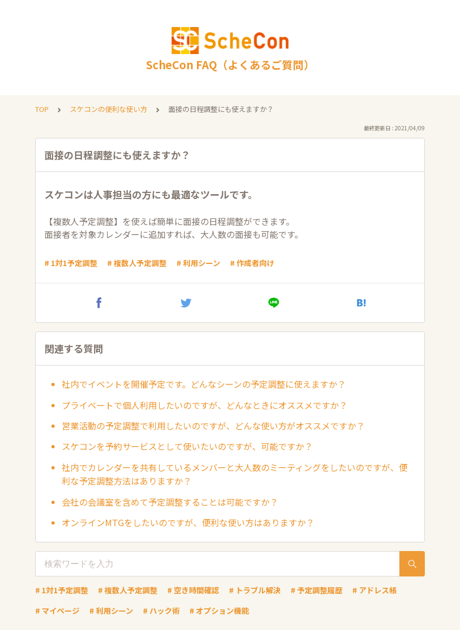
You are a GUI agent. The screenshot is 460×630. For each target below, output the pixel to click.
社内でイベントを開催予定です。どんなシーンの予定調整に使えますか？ (204, 383)
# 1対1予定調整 (70, 262)
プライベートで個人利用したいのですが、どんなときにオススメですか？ (204, 405)
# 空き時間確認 (193, 590)
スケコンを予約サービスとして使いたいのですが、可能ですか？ (187, 446)
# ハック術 (161, 610)
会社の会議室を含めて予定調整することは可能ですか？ (170, 501)
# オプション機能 (219, 610)
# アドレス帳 (374, 590)
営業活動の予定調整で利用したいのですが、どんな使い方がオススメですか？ (213, 425)
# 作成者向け (252, 262)
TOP (42, 109)
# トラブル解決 (255, 590)
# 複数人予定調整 (137, 262)
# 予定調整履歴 (317, 590)
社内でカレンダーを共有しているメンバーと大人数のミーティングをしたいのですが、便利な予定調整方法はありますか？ (235, 474)
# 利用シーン (198, 262)
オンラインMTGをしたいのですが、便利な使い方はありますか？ (188, 522)
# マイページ (57, 610)
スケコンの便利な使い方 (108, 109)
